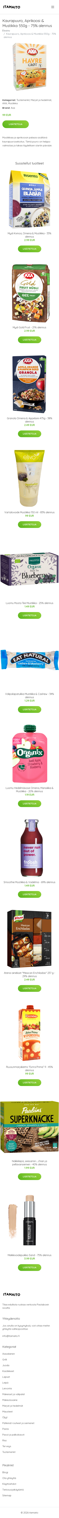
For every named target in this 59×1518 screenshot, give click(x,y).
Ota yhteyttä (9, 1478)
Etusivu (6, 30)
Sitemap (6, 1495)
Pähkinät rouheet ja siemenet (18, 1423)
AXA (4, 103)
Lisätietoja (15, 124)
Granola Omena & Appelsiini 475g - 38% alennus (29, 420)
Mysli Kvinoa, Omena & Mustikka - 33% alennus (29, 235)
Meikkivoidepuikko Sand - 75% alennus (29, 1255)
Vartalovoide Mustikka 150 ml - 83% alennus (29, 512)
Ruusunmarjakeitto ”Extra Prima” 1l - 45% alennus (29, 1068)
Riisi (4, 1440)
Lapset (6, 1376)
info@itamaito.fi (11, 1335)
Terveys (6, 1446)
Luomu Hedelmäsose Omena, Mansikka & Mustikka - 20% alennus (29, 789)
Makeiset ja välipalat (13, 1394)
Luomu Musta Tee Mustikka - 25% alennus (29, 603)
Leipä (5, 1382)
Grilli (4, 1359)
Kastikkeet (8, 1371)
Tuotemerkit (23, 100)
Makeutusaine (9, 1400)
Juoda (5, 1365)
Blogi (5, 1472)
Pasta (5, 1428)
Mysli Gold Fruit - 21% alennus (29, 327)
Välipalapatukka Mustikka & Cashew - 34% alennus (29, 695)
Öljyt (4, 1417)
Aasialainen (8, 1353)
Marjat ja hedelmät (41, 100)
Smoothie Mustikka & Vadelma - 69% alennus (29, 882)
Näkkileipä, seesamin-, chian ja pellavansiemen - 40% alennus (29, 1163)
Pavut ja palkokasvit (13, 1434)
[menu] (53, 7)
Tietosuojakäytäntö (13, 1489)
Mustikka (13, 103)
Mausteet (7, 1411)
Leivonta (7, 1388)
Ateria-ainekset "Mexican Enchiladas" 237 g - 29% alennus (29, 974)
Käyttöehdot (9, 1483)
